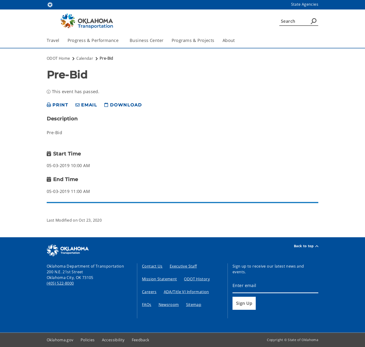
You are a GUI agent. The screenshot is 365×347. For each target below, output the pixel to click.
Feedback (140, 339)
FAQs (146, 304)
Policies (88, 339)
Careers (149, 291)
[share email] (86, 105)
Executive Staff (183, 266)
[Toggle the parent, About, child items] (236, 40)
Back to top (306, 246)
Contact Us (152, 266)
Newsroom (169, 304)
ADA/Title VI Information (186, 291)
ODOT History (197, 279)
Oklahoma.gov (60, 339)
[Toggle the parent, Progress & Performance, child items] (120, 40)
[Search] (298, 21)
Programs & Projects (193, 40)
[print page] (57, 105)
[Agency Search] (313, 21)
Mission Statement (159, 279)
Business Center (146, 40)
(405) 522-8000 (60, 283)
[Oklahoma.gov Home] (50, 4)
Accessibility (113, 339)
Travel (53, 40)
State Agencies (304, 4)
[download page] (123, 105)
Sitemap (193, 304)
